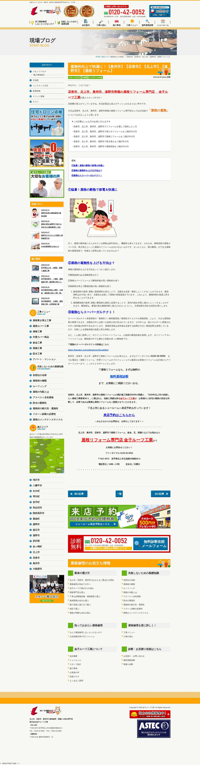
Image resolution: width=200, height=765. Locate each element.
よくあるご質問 (76, 681)
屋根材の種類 (129, 584)
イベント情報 (38, 96)
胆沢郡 (36, 541)
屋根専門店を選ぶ (77, 592)
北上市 (36, 552)
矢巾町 (36, 491)
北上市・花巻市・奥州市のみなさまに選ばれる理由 (92, 580)
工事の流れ (101, 22)
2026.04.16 (47, 290)
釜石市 (36, 530)
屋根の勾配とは (130, 592)
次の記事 (159, 494)
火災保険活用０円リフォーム (82, 636)
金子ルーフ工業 (127, 398)
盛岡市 (36, 524)
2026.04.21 (47, 278)
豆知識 (84, 77)
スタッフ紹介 (75, 664)
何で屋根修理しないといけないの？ (42, 22)
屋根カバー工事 (41, 326)
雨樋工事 (37, 348)
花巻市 (36, 558)
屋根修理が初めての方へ (80, 584)
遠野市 (36, 535)
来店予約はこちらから (119, 415)
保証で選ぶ (74, 609)
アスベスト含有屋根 (132, 596)
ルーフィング (129, 588)
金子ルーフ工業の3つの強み (82, 588)
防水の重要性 (129, 600)
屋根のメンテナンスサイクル (135, 613)
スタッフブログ (74, 77)
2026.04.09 (47, 301)
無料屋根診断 (147, 22)
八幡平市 (37, 485)
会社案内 (86, 22)
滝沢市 (36, 480)
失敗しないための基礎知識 (67, 22)
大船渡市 (37, 569)
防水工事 (37, 353)
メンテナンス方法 (95, 77)
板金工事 (37, 342)
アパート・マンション (44, 359)
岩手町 (36, 502)
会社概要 (73, 656)
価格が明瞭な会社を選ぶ (80, 613)
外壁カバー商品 (41, 337)
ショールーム (163, 22)
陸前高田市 (38, 513)
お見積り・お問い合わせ (134, 656)
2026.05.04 (47, 224)
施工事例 (116, 22)
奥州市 (36, 563)
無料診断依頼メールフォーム (151, 544)
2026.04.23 (47, 267)
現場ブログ (74, 676)
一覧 (119, 494)
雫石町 (36, 496)
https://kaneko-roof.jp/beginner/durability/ (88, 350)
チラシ (36, 102)
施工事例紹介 (39, 75)
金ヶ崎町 (37, 546)
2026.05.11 (47, 213)
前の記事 (79, 494)
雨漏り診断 (128, 664)
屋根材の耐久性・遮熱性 (134, 605)
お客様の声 (74, 672)
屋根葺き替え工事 (42, 320)
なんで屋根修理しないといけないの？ (86, 632)
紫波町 (36, 519)
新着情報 (36, 91)
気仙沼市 (37, 507)
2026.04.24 (47, 246)
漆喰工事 (37, 331)
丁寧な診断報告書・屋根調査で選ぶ (85, 596)
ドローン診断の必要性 (133, 609)
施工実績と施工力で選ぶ (80, 605)
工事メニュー (132, 22)
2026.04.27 (47, 235)
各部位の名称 (129, 580)
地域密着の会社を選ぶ (79, 600)
